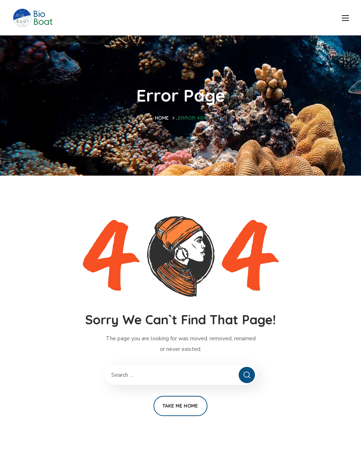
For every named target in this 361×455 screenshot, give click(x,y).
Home (162, 118)
